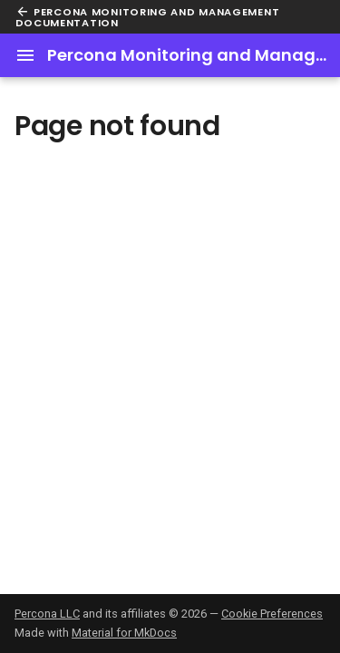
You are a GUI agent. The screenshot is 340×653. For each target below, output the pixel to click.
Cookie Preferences (272, 613)
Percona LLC (47, 613)
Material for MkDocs (124, 632)
